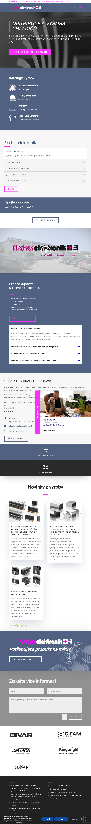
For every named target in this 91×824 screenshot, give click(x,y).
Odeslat (75, 717)
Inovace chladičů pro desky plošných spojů (25, 802)
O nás (11, 189)
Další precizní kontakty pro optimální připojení (26, 808)
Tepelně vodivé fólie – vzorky (60, 786)
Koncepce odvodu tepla (58, 789)
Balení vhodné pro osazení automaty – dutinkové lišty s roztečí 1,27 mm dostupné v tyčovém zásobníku (26, 788)
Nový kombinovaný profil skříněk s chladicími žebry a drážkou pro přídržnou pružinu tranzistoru (26, 796)
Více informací (16, 438)
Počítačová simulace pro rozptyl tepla (63, 792)
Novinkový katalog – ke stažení (30, 52)
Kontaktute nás (22, 319)
